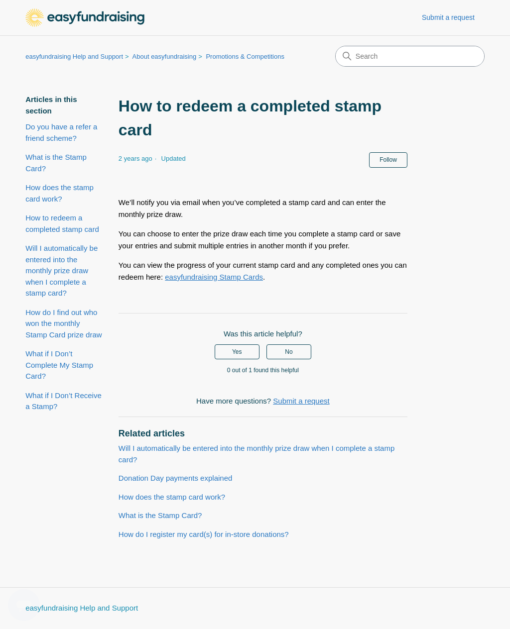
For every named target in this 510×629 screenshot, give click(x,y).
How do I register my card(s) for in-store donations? (204, 534)
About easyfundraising (164, 56)
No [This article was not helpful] (288, 351)
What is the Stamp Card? (56, 163)
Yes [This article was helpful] (237, 351)
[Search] (410, 56)
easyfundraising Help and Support (74, 56)
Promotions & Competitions (245, 56)
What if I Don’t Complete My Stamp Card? (59, 364)
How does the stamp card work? (59, 193)
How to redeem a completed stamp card (62, 223)
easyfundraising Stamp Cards (214, 277)
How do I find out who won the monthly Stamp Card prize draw (63, 323)
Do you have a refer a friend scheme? (61, 132)
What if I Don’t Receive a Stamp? (63, 401)
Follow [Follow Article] (388, 159)
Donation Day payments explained (175, 478)
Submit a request (448, 17)
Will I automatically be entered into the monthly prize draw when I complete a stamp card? (61, 270)
